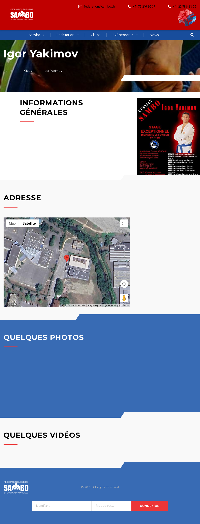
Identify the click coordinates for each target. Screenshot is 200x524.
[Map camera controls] (124, 284)
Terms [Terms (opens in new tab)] (126, 305)
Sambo (34, 35)
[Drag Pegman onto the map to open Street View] (124, 298)
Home (8, 71)
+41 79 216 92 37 (144, 6)
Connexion (150, 506)
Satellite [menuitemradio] (29, 223)
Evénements (123, 35)
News (154, 35)
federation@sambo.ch (99, 6)
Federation (65, 35)
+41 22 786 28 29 (184, 6)
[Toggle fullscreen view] (124, 223)
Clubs (95, 35)
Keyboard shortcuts (76, 305)
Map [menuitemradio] (12, 223)
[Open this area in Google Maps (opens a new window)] (11, 304)
